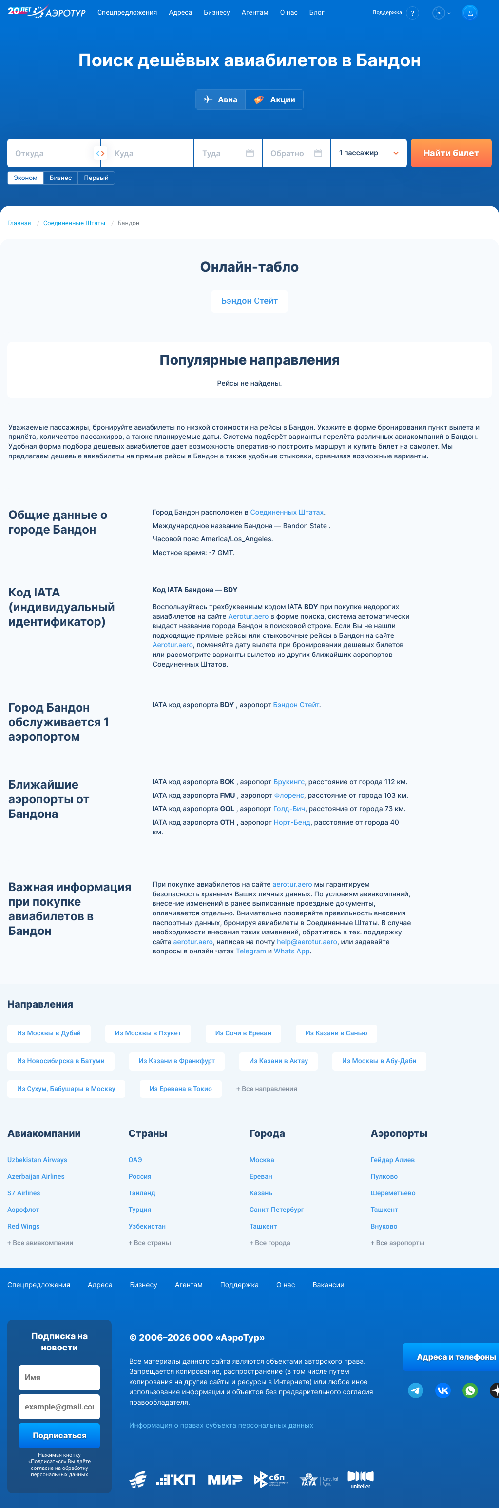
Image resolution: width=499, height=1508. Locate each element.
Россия (140, 1177)
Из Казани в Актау (278, 1061)
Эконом (26, 178)
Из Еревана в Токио (181, 1089)
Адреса (180, 13)
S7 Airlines (23, 1193)
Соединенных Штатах (287, 512)
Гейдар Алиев (393, 1160)
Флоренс (289, 796)
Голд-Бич (289, 809)
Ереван (261, 1177)
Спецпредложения (127, 13)
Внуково (384, 1226)
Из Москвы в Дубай (49, 1033)
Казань (261, 1193)
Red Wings (23, 1226)
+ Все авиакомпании (40, 1243)
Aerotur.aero (248, 617)
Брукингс (289, 782)
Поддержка (239, 1285)
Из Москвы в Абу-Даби (379, 1061)
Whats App (291, 951)
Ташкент (263, 1226)
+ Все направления (266, 1089)
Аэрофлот (23, 1210)
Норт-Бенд (292, 822)
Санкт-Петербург (277, 1210)
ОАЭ (135, 1160)
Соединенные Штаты (74, 223)
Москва (262, 1160)
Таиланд (142, 1193)
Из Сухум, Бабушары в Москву (66, 1089)
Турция (140, 1210)
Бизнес (61, 178)
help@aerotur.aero (307, 942)
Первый (96, 178)
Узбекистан (147, 1226)
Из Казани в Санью (336, 1033)
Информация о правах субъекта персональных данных (221, 1425)
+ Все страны (150, 1243)
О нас (289, 13)
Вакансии (328, 1285)
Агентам (255, 13)
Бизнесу (217, 13)
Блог (317, 13)
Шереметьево (393, 1193)
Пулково (384, 1177)
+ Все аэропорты (398, 1243)
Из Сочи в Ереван (243, 1033)
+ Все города (270, 1243)
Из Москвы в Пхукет (148, 1033)
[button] (396, 13)
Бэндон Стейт (249, 301)
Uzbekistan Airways (37, 1160)
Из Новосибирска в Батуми (61, 1061)
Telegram (251, 951)
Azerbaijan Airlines (36, 1177)
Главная (19, 223)
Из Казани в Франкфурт (177, 1061)
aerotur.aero (292, 884)
